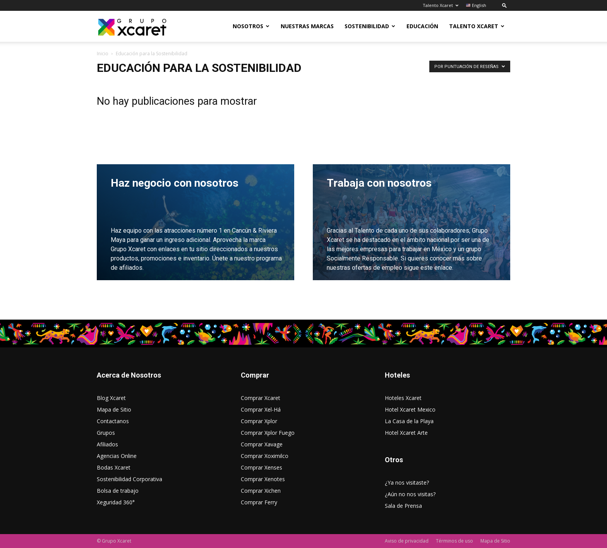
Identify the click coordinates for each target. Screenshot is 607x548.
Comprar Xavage (262, 444)
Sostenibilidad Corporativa (129, 479)
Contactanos (113, 421)
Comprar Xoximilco (264, 456)
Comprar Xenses (261, 467)
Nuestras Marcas (307, 26)
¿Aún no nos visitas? (410, 494)
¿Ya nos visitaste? (407, 482)
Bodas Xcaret (113, 467)
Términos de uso (454, 541)
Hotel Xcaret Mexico (410, 409)
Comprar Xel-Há (261, 409)
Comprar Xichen (261, 490)
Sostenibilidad (370, 26)
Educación (422, 26)
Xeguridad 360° (116, 502)
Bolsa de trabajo (118, 490)
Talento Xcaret (440, 5)
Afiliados (107, 444)
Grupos (106, 432)
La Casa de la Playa (409, 421)
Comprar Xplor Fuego (268, 432)
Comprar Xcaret (260, 398)
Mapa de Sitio (114, 409)
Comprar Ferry (259, 502)
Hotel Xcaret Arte (406, 432)
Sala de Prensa (403, 505)
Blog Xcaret (111, 398)
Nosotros (251, 26)
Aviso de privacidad (407, 541)
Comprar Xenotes (263, 479)
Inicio (102, 53)
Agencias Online (117, 456)
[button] (504, 5)
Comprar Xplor (259, 421)
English (476, 5)
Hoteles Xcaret (403, 398)
